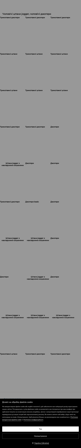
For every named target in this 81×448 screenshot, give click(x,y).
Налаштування (40, 436)
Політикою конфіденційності (33, 420)
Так (40, 429)
